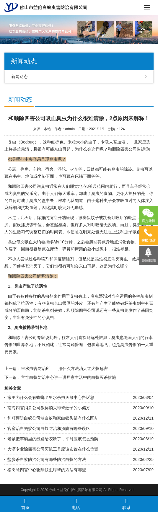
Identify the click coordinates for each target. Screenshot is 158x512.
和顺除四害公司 (122, 149)
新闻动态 (19, 76)
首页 (25, 504)
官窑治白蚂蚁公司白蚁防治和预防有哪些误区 (48, 428)
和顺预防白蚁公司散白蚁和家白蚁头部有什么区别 (52, 418)
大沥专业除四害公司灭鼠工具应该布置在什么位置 (52, 449)
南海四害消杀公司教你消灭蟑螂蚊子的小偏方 (48, 407)
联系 (126, 504)
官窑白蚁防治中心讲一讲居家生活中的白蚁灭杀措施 (68, 377)
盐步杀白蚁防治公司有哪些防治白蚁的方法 (46, 459)
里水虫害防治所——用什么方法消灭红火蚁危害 (64, 368)
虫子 (108, 200)
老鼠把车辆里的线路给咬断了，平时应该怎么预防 (52, 438)
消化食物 (126, 241)
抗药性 (27, 303)
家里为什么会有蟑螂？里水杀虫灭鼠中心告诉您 (50, 397)
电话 (76, 504)
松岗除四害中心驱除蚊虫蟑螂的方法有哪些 (46, 469)
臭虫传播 (128, 344)
